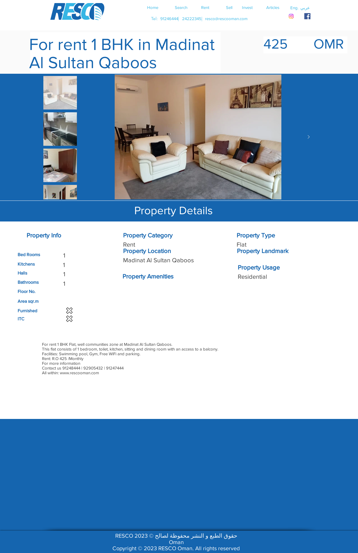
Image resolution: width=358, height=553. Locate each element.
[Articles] (272, 7)
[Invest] (247, 7)
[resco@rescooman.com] (226, 19)
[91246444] (169, 19)
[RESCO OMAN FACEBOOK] (307, 16)
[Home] (152, 7)
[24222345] (191, 19)
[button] (305, 7)
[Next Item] (308, 137)
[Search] (181, 7)
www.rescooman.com (79, 372)
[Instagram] (291, 16)
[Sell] (229, 7)
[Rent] (205, 7)
